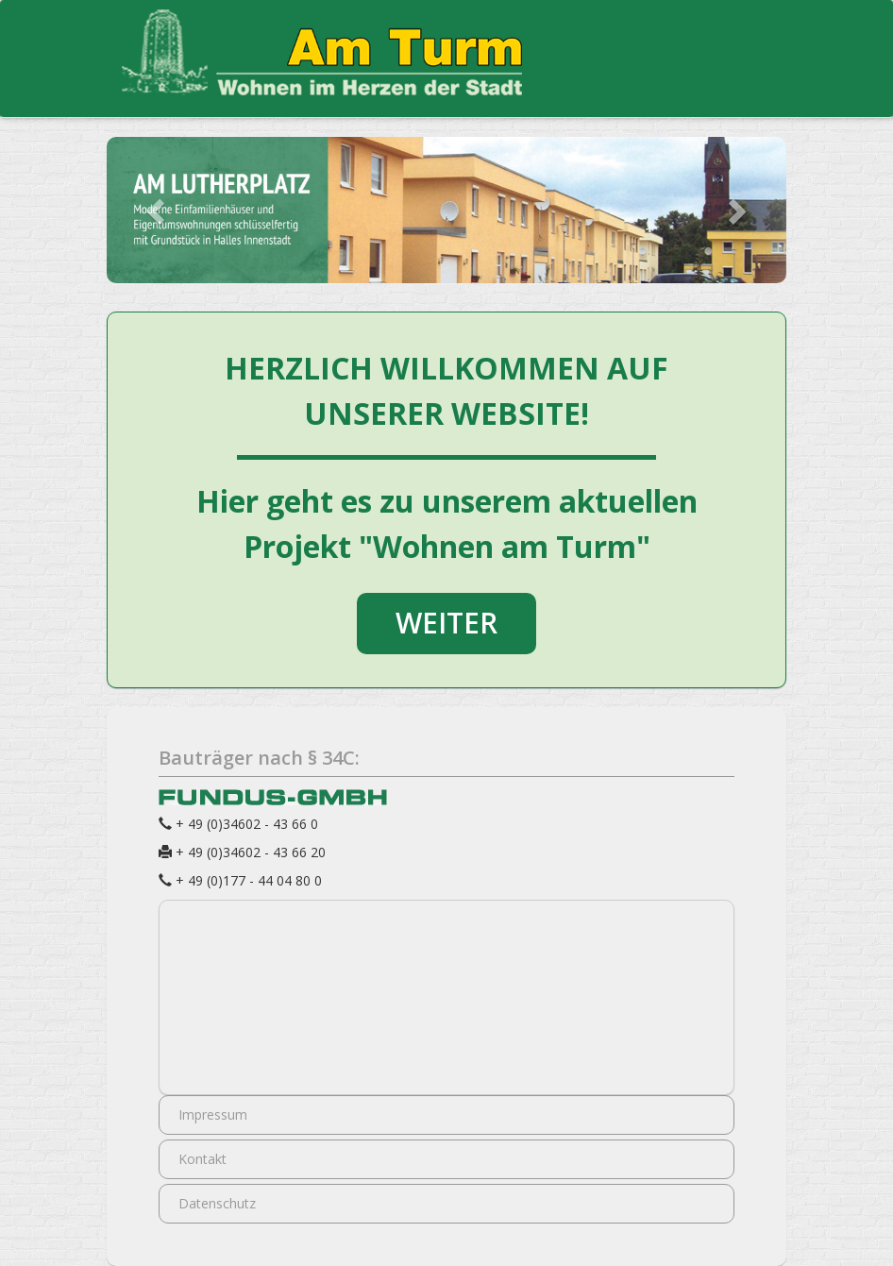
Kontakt (202, 1159)
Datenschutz (217, 1203)
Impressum (212, 1114)
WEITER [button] (446, 622)
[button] (158, 210)
